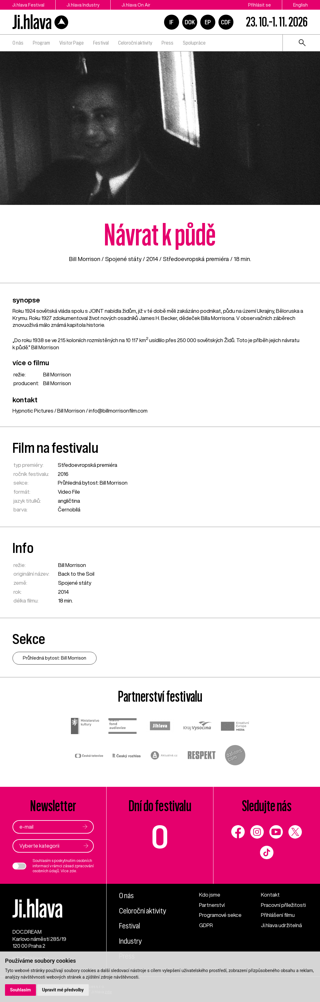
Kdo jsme (209, 894)
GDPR (206, 925)
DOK (190, 22)
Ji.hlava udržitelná (281, 925)
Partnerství (212, 905)
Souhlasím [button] (20, 989)
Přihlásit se (259, 4)
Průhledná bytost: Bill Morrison (93, 482)
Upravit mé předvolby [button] (63, 989)
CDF (226, 22)
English (300, 4)
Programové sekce (220, 914)
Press (167, 43)
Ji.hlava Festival (28, 4)
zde (72, 871)
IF (171, 22)
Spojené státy (123, 259)
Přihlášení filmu (278, 914)
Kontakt (270, 894)
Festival (101, 43)
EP (208, 22)
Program (41, 43)
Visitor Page (71, 43)
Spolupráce (194, 43)
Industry (130, 941)
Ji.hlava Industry (83, 4)
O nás (17, 43)
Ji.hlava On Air (136, 4)
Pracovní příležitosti (283, 905)
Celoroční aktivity (135, 43)
